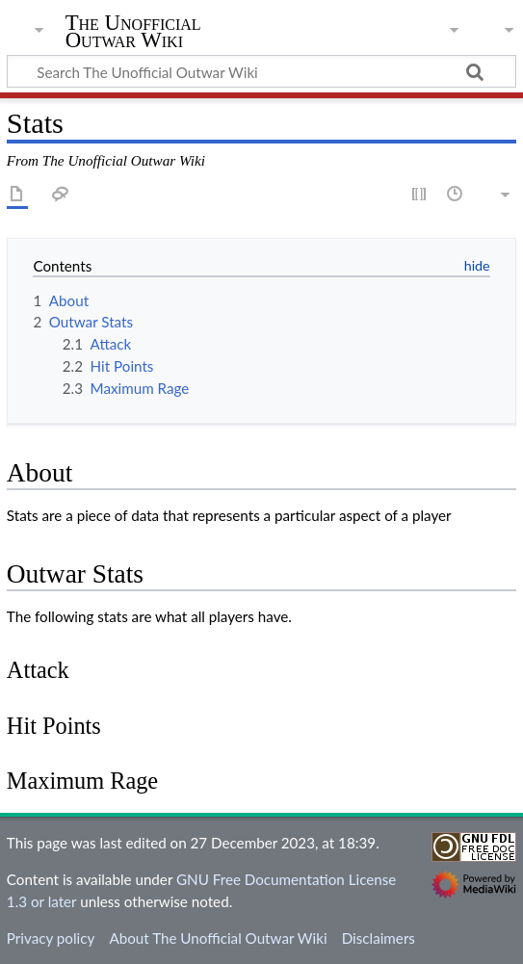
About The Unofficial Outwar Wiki (218, 938)
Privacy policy (50, 938)
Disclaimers (378, 938)
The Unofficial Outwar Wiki (133, 33)
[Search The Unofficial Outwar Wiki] (261, 71)
